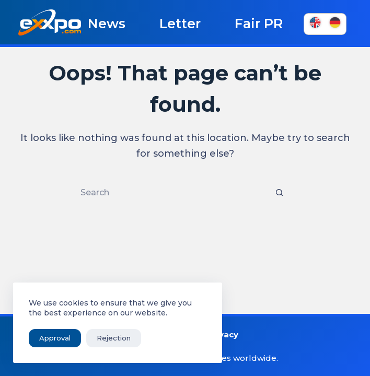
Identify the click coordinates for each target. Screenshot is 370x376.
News (106, 23)
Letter (180, 23)
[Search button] (279, 192)
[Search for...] (174, 192)
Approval (55, 338)
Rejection (114, 338)
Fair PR (259, 23)
